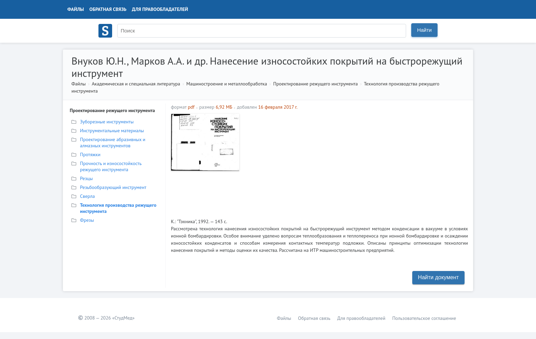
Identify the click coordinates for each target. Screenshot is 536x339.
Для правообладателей (160, 9)
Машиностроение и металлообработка (226, 84)
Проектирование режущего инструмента (315, 84)
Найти (424, 30)
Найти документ (438, 277)
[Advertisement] (355, 161)
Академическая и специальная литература (136, 84)
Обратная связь (108, 9)
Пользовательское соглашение (424, 318)
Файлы (75, 9)
